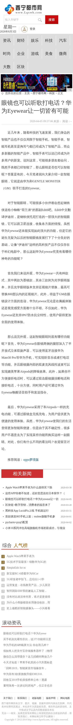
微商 (63, 53)
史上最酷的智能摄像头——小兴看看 (28, 608)
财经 (21, 40)
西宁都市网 (39, 93)
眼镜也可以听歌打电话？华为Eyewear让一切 (31, 499)
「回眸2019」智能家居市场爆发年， (25, 668)
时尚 (7, 53)
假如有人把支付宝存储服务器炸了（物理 (27, 650)
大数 (7, 67)
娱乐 (35, 40)
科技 (49, 40)
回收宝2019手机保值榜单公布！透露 (25, 679)
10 (3, 608)
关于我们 (8, 698)
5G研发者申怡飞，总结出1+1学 (25, 579)
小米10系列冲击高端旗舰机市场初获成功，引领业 (35, 528)
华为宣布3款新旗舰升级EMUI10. (22, 674)
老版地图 (36, 698)
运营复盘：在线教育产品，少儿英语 (28, 585)
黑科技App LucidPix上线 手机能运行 (26, 510)
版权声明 (50, 698)
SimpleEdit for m (16, 567)
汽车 (63, 40)
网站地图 (65, 698)
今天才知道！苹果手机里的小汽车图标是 (27, 662)
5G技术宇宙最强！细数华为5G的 (26, 561)
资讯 (7, 40)
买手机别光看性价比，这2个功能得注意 (27, 639)
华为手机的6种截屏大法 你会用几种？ (26, 645)
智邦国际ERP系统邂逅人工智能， (27, 590)
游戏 (35, 53)
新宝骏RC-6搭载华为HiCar (22, 573)
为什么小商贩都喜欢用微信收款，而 (28, 602)
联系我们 (22, 698)
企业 (21, 53)
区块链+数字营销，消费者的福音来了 (27, 504)
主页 (27, 93)
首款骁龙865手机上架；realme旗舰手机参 (30, 516)
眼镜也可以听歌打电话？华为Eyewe (24, 633)
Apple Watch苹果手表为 (20, 556)
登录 (32, 28)
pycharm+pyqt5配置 (16, 522)
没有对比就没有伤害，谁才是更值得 (28, 596)
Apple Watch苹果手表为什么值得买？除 (28, 487)
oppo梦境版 (31, 459)
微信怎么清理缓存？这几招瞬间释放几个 (27, 656)
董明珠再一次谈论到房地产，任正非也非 (27, 685)
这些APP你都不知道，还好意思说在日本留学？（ (35, 493)
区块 (21, 67)
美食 (49, 53)
